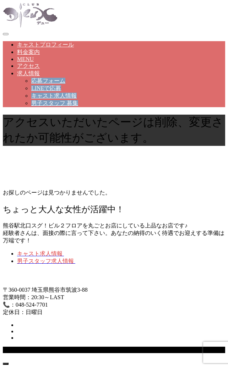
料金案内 (28, 52)
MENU (25, 59)
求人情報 (28, 73)
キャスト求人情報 (54, 96)
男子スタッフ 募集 (54, 103)
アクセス (28, 66)
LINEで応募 (46, 88)
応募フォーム (48, 81)
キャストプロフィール (45, 45)
